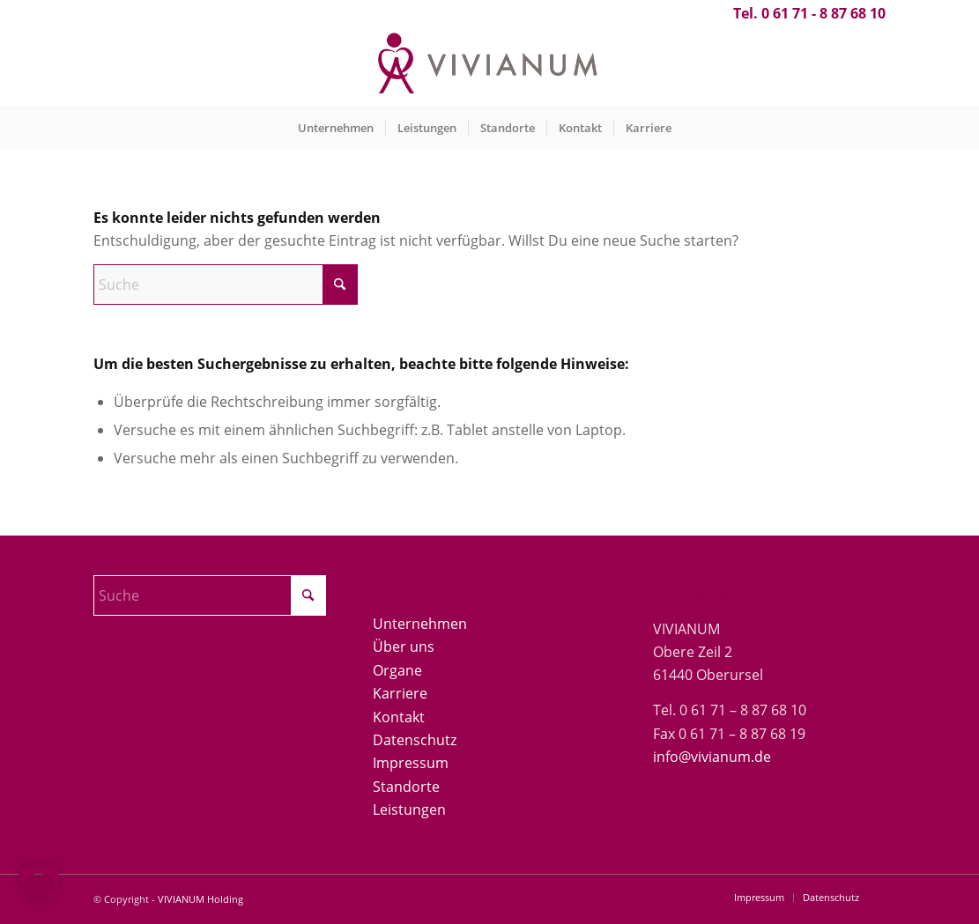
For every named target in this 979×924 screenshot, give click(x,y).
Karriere (400, 693)
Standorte (406, 786)
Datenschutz (414, 740)
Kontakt (399, 717)
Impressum (411, 762)
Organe (397, 670)
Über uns (403, 646)
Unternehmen (420, 623)
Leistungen (409, 809)
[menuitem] (335, 128)
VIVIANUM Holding (200, 899)
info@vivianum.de (712, 756)
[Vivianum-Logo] (489, 66)
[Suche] (225, 284)
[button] (39, 885)
